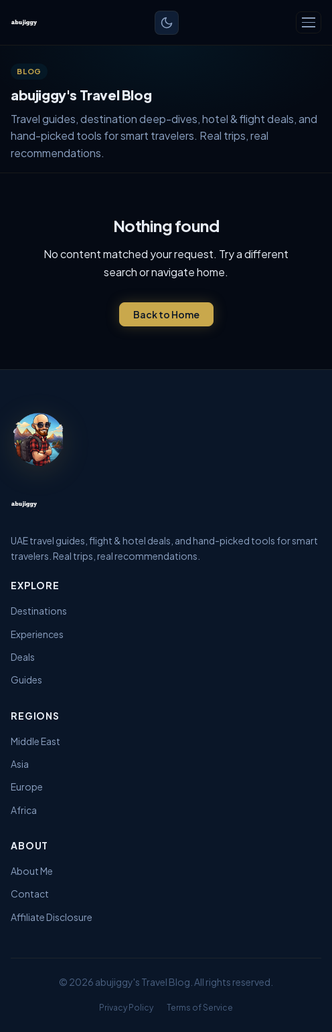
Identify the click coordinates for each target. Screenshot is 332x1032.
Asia (20, 764)
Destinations (39, 611)
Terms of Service (200, 1008)
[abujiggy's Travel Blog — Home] (24, 22)
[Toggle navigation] (308, 22)
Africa (24, 810)
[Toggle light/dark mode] (167, 23)
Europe (27, 787)
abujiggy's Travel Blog (142, 982)
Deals (23, 657)
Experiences (37, 634)
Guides (26, 680)
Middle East (35, 741)
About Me (32, 871)
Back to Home (166, 314)
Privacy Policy (126, 1008)
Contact (30, 894)
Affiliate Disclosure (51, 917)
